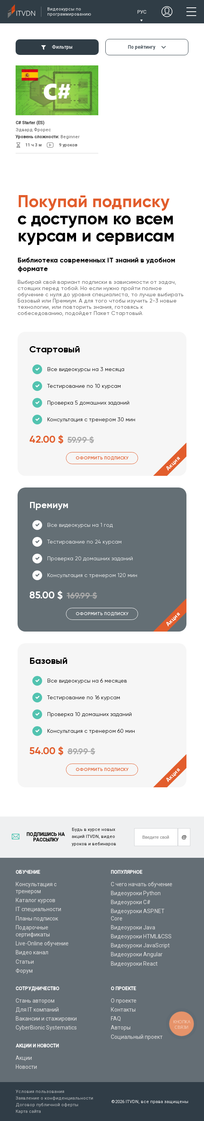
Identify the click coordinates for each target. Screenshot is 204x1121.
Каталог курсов (35, 900)
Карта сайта (28, 1111)
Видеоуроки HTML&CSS (141, 936)
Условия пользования (40, 1091)
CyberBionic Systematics (46, 1027)
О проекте (124, 1001)
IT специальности (38, 909)
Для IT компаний (37, 1010)
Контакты (123, 1010)
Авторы (121, 1027)
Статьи (25, 962)
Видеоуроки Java (133, 927)
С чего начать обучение (141, 884)
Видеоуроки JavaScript (140, 945)
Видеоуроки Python (136, 893)
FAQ (116, 1018)
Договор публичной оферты (47, 1104)
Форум (24, 971)
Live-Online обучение (42, 943)
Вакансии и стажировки (46, 1018)
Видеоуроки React (134, 964)
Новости (26, 1067)
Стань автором (35, 1001)
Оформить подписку (102, 458)
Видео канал (32, 952)
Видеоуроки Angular (137, 954)
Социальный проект (137, 1037)
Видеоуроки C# (131, 902)
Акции (24, 1058)
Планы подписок (37, 918)
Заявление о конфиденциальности (54, 1098)
